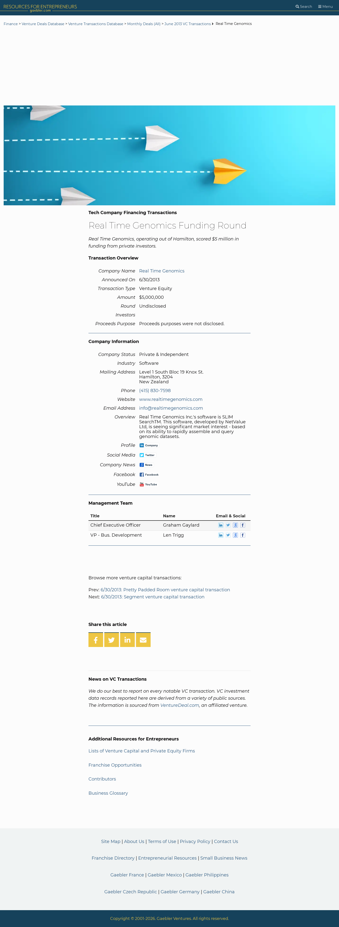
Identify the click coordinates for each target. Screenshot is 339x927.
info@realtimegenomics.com (171, 408)
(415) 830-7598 (155, 390)
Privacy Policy (195, 841)
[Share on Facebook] (95, 639)
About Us (134, 841)
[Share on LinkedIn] (127, 639)
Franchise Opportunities (115, 765)
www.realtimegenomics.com (171, 399)
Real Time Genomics (161, 271)
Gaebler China (219, 892)
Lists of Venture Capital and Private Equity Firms (141, 751)
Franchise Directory (113, 858)
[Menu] (325, 6)
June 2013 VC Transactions (188, 24)
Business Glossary (108, 793)
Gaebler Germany (180, 892)
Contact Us (226, 841)
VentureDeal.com (179, 705)
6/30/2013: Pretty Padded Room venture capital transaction (165, 590)
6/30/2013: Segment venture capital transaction (152, 597)
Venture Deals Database (43, 24)
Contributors (102, 779)
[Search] (304, 6)
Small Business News (223, 858)
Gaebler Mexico (165, 875)
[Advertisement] (169, 66)
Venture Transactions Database (95, 24)
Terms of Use (162, 841)
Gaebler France (127, 875)
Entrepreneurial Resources (167, 858)
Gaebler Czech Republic (130, 892)
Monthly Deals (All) (144, 24)
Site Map (110, 841)
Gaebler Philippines (207, 875)
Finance (11, 24)
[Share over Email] (143, 639)
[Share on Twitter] (111, 639)
